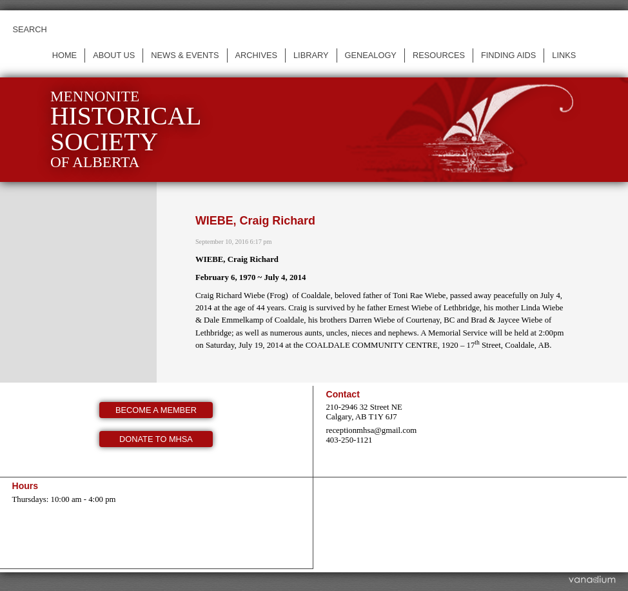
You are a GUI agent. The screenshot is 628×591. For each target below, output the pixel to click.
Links (564, 55)
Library (311, 55)
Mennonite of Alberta (126, 129)
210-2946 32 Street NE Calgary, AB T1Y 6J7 (364, 412)
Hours (25, 486)
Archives (256, 55)
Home (64, 55)
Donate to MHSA (156, 439)
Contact (342, 394)
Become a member (156, 410)
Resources (439, 55)
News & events (185, 55)
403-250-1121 (349, 440)
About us (114, 55)
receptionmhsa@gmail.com (371, 430)
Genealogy (371, 55)
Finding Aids (508, 55)
